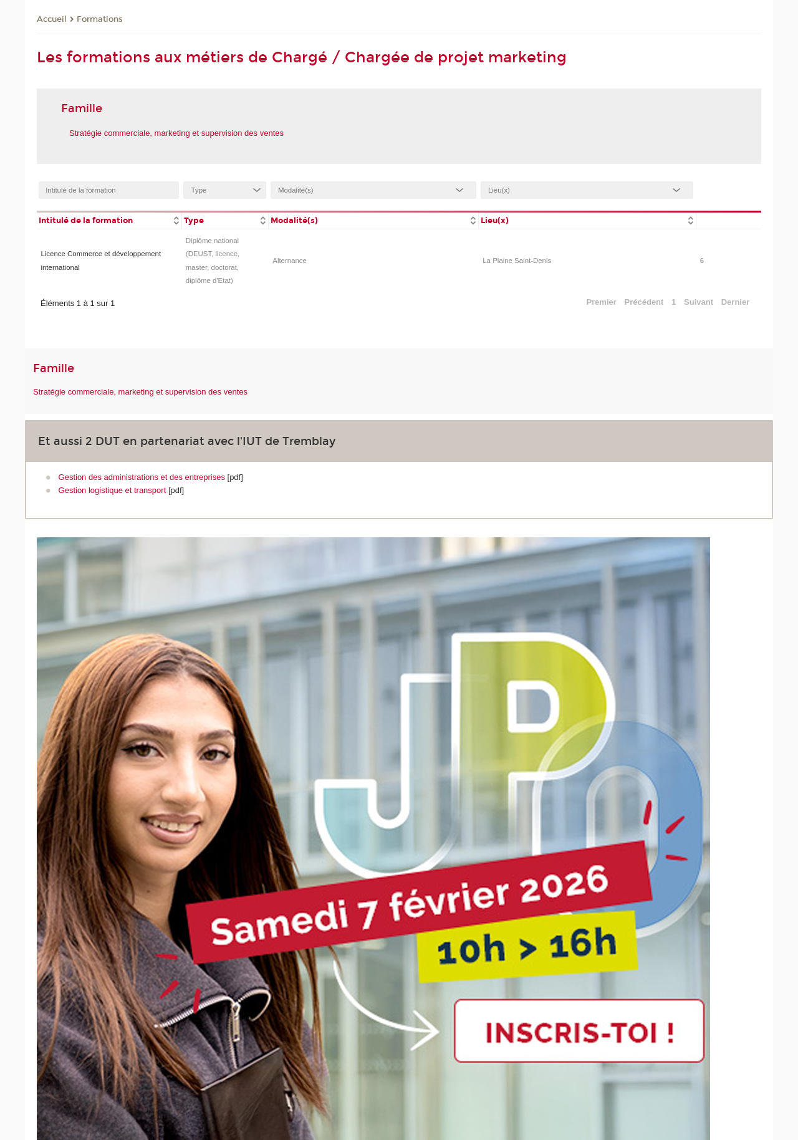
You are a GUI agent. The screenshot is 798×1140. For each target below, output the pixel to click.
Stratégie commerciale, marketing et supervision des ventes (176, 133)
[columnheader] (109, 220)
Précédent (644, 302)
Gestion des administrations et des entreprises (142, 477)
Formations (100, 19)
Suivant (698, 302)
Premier (601, 302)
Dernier (735, 302)
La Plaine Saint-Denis (517, 260)
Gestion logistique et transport (112, 490)
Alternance (289, 260)
